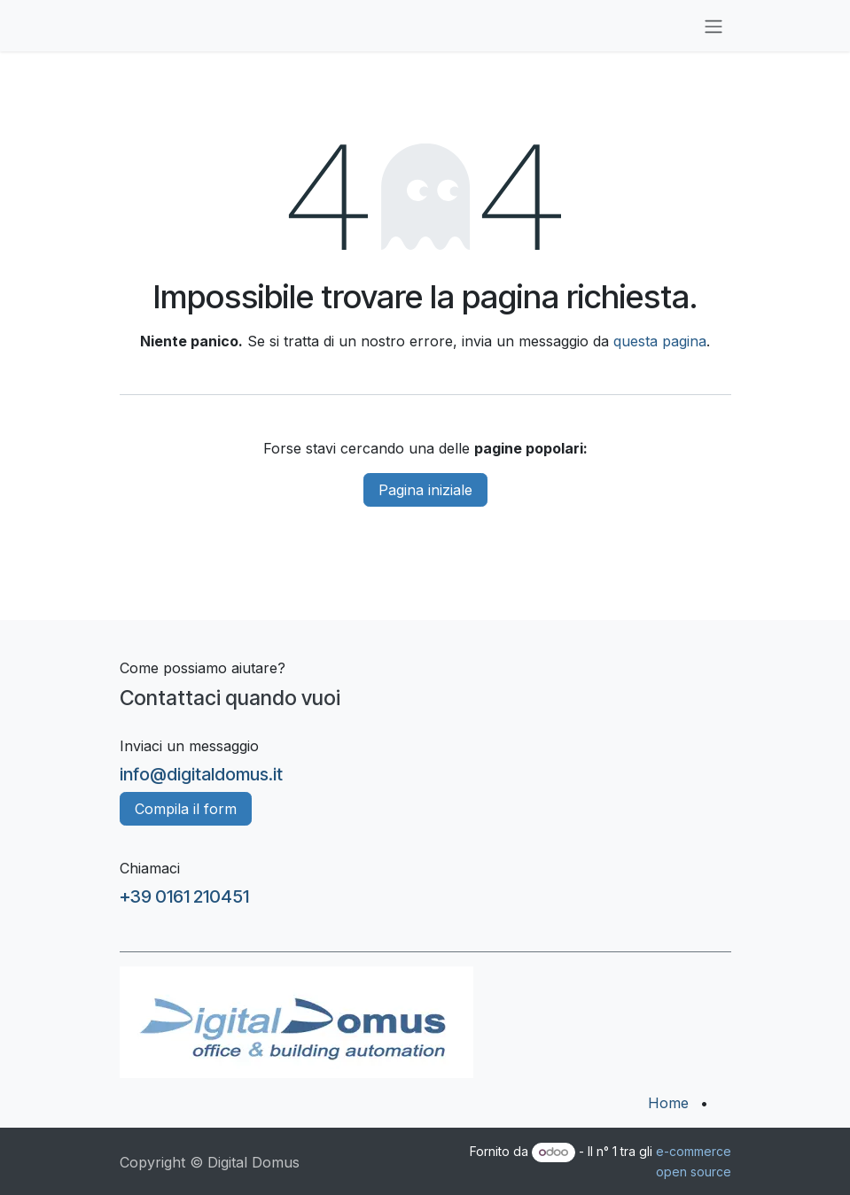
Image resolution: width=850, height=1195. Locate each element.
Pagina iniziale (425, 490)
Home (668, 1103)
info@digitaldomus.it (201, 774)
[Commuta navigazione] (713, 25)
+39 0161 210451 (184, 896)
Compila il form (186, 809)
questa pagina (659, 341)
